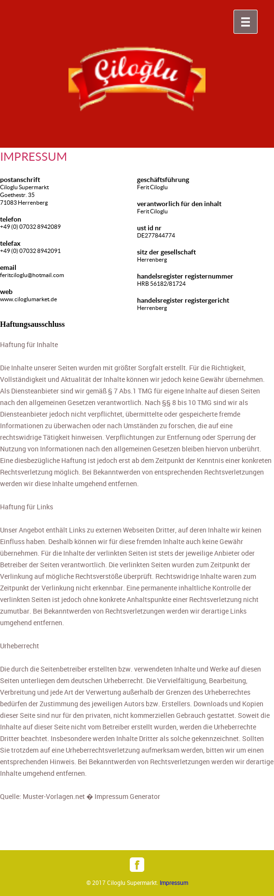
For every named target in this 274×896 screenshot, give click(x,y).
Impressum (174, 882)
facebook (137, 864)
